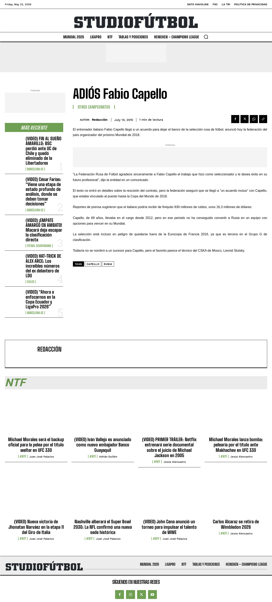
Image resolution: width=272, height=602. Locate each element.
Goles (30, 281)
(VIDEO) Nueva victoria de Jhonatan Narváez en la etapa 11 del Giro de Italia (36, 527)
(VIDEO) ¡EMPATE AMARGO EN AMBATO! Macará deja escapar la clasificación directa (44, 230)
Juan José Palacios (41, 456)
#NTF (23, 456)
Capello (93, 264)
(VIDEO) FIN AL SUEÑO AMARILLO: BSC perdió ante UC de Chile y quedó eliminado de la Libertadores (43, 151)
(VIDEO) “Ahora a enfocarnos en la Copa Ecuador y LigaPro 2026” (40, 299)
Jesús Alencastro (175, 461)
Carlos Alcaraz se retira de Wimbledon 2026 (236, 524)
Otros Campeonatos (94, 107)
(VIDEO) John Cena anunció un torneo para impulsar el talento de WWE (169, 527)
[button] (206, 37)
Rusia (108, 264)
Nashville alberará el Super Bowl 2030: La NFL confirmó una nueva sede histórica (103, 527)
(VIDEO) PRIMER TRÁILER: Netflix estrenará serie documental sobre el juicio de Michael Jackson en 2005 (169, 447)
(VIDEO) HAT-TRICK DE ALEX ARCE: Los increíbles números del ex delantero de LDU (43, 265)
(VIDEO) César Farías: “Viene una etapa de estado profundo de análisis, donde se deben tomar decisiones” (43, 191)
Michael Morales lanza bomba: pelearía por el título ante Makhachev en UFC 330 (236, 445)
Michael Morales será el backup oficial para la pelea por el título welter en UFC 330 (36, 445)
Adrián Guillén (108, 456)
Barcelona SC (35, 169)
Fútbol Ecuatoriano (39, 245)
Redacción (99, 119)
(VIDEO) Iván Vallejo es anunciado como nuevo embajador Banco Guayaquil (102, 445)
